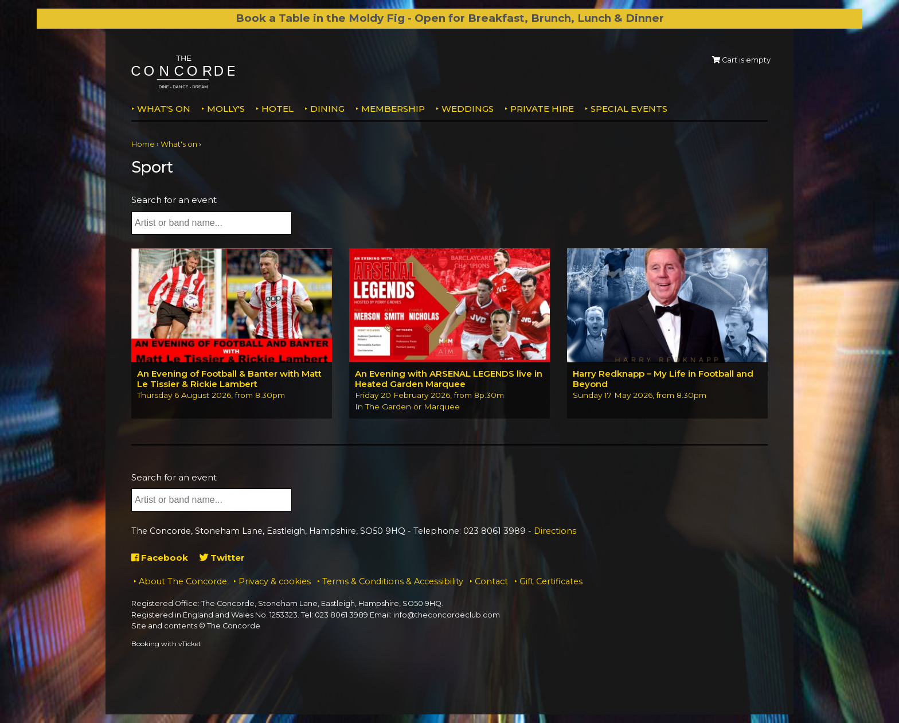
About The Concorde (183, 581)
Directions (555, 531)
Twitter (222, 557)
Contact (491, 581)
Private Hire (542, 108)
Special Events (629, 108)
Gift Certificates (551, 581)
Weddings (467, 108)
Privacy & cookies (275, 581)
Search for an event (174, 199)
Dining (327, 108)
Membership (393, 108)
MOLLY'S (226, 108)
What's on (163, 108)
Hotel (277, 108)
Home (143, 144)
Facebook (159, 557)
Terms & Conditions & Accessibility (392, 581)
